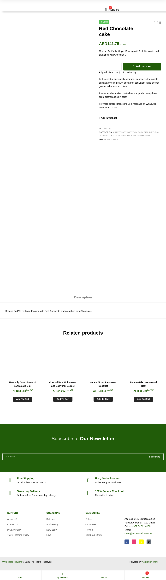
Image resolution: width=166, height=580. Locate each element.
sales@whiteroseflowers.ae (138, 533)
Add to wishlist (109, 118)
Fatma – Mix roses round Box (143, 384)
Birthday (154, 132)
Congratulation (108, 135)
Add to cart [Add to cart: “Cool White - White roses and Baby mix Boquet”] (62, 399)
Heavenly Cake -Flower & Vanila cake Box (22, 384)
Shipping (25, 478)
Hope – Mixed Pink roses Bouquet (103, 384)
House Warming (141, 135)
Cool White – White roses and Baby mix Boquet (63, 384)
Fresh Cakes (125, 135)
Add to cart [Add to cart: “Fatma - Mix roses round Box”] (143, 399)
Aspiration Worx (150, 562)
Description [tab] (83, 297)
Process (107, 478)
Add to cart (143, 66)
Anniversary (119, 132)
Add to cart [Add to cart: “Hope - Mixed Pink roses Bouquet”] (103, 399)
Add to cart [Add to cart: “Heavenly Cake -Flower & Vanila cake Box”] (22, 399)
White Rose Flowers (12, 562)
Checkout (109, 491)
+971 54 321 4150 (141, 526)
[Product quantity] (110, 66)
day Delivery (28, 491)
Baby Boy (132, 132)
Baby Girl (143, 132)
